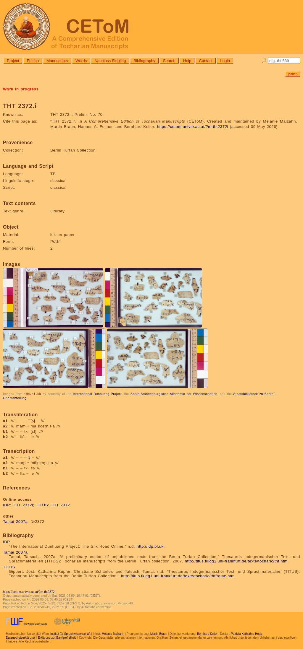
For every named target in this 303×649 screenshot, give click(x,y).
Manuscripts (57, 60)
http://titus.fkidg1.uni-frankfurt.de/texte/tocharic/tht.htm (236, 561)
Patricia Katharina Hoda (246, 633)
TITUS (42, 504)
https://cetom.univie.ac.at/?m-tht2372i (192, 126)
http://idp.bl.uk (150, 546)
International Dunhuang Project (97, 394)
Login (225, 60)
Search (169, 60)
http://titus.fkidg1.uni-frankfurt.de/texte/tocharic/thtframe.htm (178, 575)
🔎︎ (264, 60)
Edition (33, 60)
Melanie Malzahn (113, 633)
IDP (6, 504)
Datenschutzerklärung (20, 637)
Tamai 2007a (15, 521)
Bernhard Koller (207, 633)
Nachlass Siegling (110, 60)
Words (81, 60)
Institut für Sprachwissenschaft (70, 633)
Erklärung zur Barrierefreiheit (57, 637)
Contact (205, 60)
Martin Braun (158, 633)
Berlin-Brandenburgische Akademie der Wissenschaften (173, 394)
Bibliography (144, 60)
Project (13, 60)
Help (187, 60)
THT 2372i (23, 504)
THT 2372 (60, 504)
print (293, 74)
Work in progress (20, 89)
